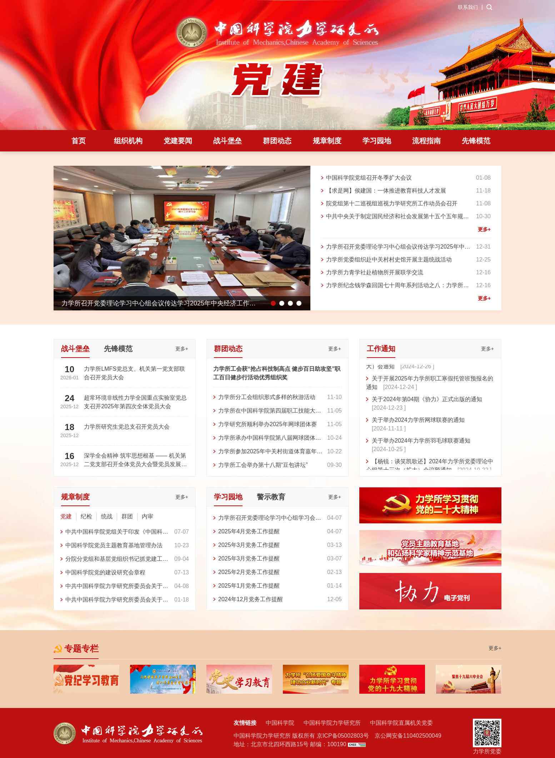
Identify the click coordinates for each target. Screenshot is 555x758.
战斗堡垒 (227, 141)
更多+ (484, 229)
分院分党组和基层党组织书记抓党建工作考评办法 (116, 560)
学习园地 (376, 141)
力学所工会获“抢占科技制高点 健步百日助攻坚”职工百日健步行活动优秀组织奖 (276, 373)
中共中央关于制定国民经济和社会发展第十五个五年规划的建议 (397, 217)
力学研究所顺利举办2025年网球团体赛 (267, 424)
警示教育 (271, 497)
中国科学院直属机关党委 (401, 723)
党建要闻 (178, 141)
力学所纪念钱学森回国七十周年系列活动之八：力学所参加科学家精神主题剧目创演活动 (397, 286)
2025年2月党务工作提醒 (249, 572)
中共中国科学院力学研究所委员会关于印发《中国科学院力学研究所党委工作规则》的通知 (116, 587)
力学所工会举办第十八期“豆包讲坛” (263, 465)
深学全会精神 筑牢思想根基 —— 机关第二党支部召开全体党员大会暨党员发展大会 (135, 461)
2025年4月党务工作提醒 (249, 531)
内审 (147, 516)
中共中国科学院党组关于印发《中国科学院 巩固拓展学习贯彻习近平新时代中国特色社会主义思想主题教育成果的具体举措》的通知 (116, 533)
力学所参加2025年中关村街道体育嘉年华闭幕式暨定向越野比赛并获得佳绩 (270, 452)
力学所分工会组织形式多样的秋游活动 (266, 397)
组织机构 (128, 141)
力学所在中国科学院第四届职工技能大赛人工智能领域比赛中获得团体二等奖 (269, 412)
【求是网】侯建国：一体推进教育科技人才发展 (386, 191)
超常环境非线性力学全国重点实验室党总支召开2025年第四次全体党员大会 (135, 402)
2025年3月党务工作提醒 (249, 545)
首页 (78, 141)
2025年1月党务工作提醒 (249, 586)
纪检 (86, 516)
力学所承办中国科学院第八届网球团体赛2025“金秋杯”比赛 (269, 439)
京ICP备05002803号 (343, 736)
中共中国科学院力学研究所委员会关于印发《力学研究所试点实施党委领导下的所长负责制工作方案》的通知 (116, 601)
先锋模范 (476, 141)
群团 (127, 516)
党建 (66, 516)
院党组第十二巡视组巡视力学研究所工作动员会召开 (392, 203)
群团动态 (277, 141)
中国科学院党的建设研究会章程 (105, 572)
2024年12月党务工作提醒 (250, 599)
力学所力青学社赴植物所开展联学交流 (374, 272)
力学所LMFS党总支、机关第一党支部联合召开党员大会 (134, 373)
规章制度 (327, 141)
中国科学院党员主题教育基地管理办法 (113, 545)
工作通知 (381, 349)
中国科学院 (280, 723)
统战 (106, 516)
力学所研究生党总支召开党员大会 (127, 427)
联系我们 (468, 7)
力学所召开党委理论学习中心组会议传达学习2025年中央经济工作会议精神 (398, 248)
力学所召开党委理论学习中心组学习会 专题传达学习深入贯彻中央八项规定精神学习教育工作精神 (269, 519)
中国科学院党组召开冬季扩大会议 (369, 178)
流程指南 (426, 141)
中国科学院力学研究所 (332, 723)
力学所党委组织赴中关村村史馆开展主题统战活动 (389, 259)
